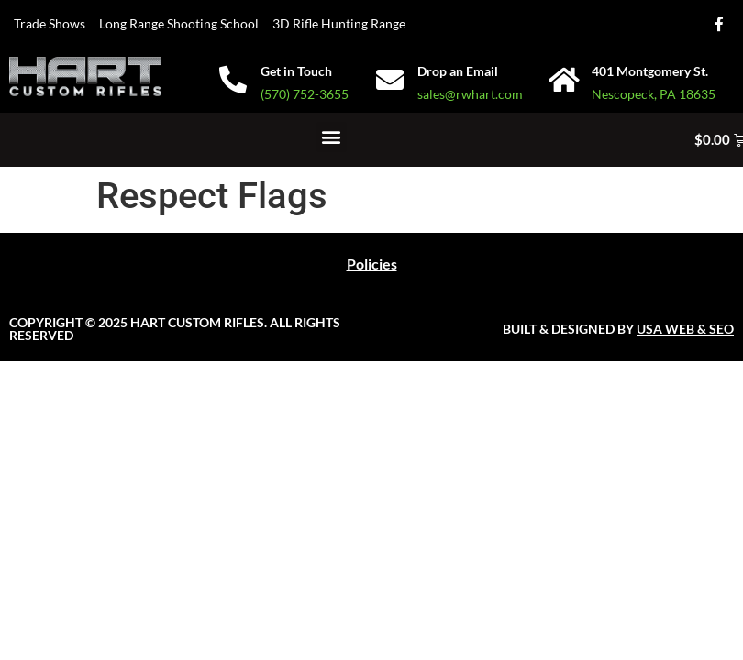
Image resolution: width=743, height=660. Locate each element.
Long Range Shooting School (179, 23)
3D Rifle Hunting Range (338, 23)
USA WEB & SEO (685, 328)
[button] (331, 137)
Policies (372, 263)
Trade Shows (49, 23)
